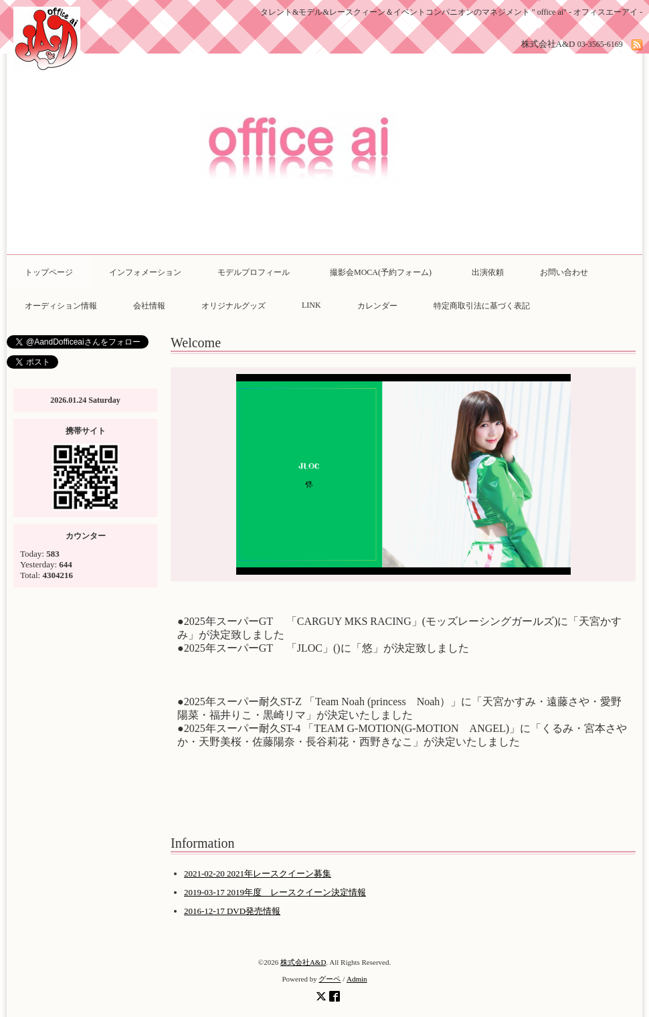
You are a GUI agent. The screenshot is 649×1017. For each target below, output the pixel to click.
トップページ (49, 272)
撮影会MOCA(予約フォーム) (385, 272)
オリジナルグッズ (233, 305)
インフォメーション (145, 272)
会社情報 (149, 305)
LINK (311, 305)
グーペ (329, 979)
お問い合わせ (564, 272)
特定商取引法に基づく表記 (482, 305)
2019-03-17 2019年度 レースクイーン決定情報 (275, 892)
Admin (357, 979)
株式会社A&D (303, 962)
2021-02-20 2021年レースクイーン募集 (257, 873)
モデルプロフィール (253, 272)
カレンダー (377, 305)
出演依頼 (488, 272)
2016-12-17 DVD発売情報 (232, 911)
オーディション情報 (61, 305)
